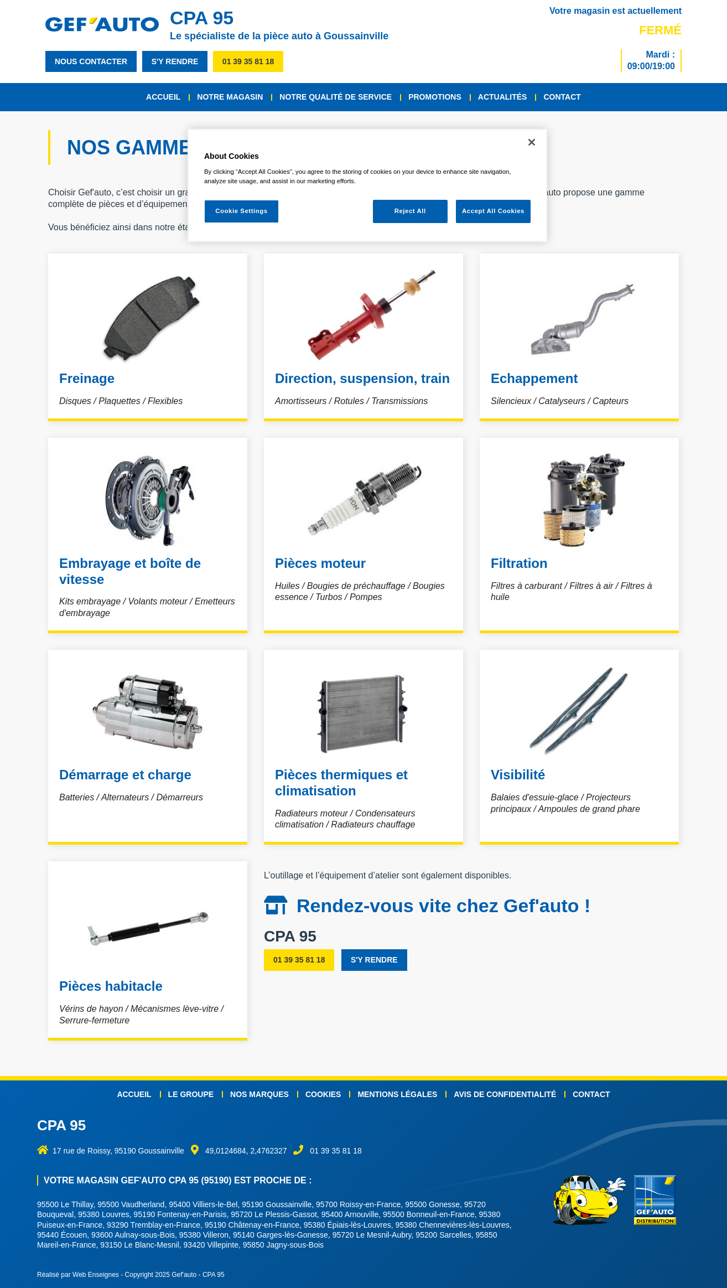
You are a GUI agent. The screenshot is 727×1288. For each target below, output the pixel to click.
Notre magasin (230, 96)
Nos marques (259, 1094)
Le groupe (191, 1094)
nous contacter (91, 61)
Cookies (323, 1094)
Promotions (434, 96)
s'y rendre (175, 61)
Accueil (163, 96)
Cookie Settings (241, 211)
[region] (367, 185)
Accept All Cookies (493, 211)
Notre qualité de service (335, 96)
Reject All (410, 211)
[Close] (532, 142)
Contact (561, 96)
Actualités (502, 96)
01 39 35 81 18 (248, 61)
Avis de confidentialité (505, 1094)
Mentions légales (397, 1094)
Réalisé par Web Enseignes (78, 1275)
